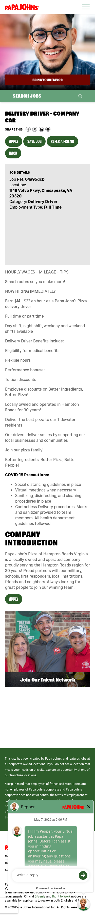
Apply (13, 141)
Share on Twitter (34, 129)
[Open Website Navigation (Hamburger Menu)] (84, 13)
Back (13, 153)
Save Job (34, 141)
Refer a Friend (62, 141)
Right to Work (61, 896)
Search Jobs (27, 96)
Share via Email (47, 129)
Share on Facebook (28, 129)
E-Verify (40, 896)
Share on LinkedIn (41, 129)
